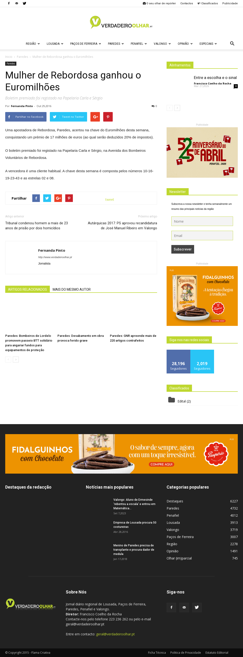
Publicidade (230, 3)
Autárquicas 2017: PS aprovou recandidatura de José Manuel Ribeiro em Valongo (122, 225)
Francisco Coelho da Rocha (212, 83)
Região (33, 43)
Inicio (8, 57)
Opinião (185, 43)
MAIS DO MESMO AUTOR (72, 289)
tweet (109, 199)
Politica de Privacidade (185, 653)
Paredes (116, 43)
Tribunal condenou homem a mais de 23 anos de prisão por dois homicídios (36, 225)
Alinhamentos (180, 65)
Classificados (207, 3)
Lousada (55, 43)
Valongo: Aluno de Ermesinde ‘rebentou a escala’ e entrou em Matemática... (134, 504)
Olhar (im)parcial (179, 558)
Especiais (208, 43)
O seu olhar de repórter (159, 3)
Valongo (162, 43)
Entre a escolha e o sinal (215, 77)
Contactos (186, 3)
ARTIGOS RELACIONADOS (27, 289)
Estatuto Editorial (217, 653)
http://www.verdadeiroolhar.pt (55, 257)
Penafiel (139, 43)
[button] (232, 43)
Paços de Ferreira (85, 43)
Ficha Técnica (157, 653)
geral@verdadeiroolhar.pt (115, 634)
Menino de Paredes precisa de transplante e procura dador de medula (133, 550)
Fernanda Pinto (22, 106)
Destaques (175, 501)
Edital (182, 401)
